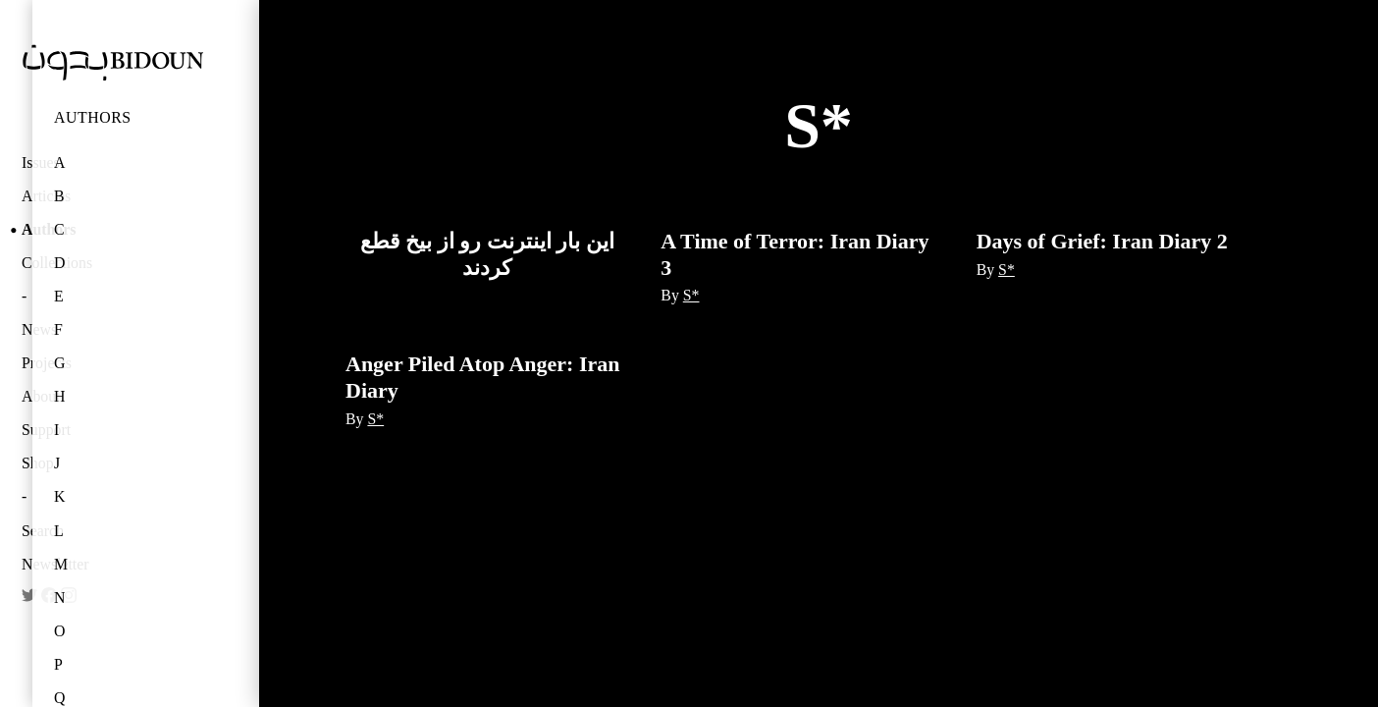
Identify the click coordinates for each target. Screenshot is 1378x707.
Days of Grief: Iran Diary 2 (1102, 241)
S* (691, 295)
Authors (93, 117)
